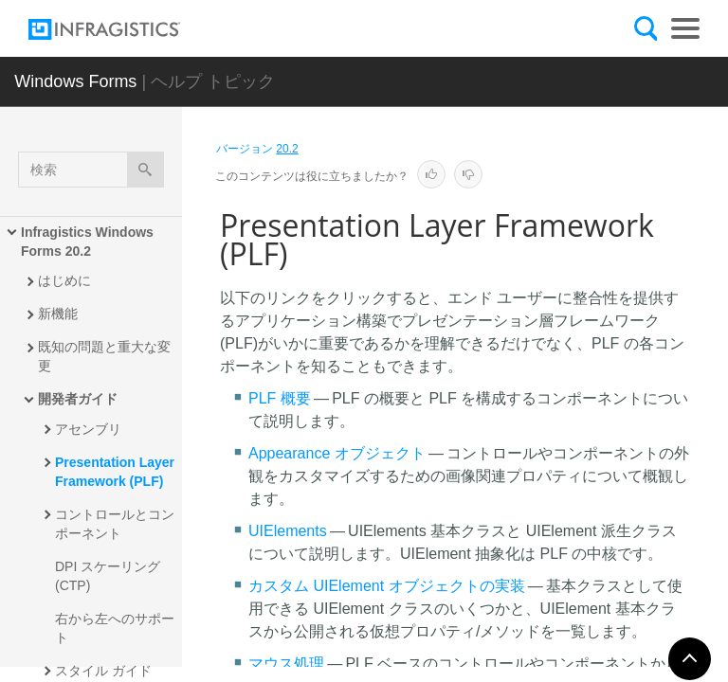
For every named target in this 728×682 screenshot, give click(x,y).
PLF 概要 (279, 398)
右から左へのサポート (114, 628)
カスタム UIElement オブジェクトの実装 (386, 586)
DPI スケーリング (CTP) (109, 576)
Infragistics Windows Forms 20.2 (89, 241)
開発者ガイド (78, 398)
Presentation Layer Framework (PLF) (116, 472)
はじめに (64, 280)
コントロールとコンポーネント (114, 524)
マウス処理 (286, 663)
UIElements (287, 531)
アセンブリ (88, 429)
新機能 (58, 313)
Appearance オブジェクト (337, 453)
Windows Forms (75, 81)
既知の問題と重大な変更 (104, 356)
